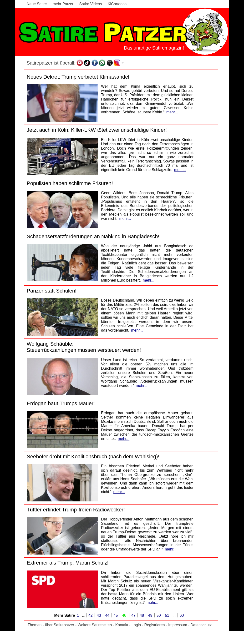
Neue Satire (37, 4)
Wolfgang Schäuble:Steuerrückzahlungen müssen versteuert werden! (84, 347)
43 (99, 615)
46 (124, 615)
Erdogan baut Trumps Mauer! (61, 403)
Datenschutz (201, 625)
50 (159, 615)
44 (107, 615)
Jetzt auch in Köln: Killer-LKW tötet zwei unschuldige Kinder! (97, 130)
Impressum (177, 625)
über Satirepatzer (59, 625)
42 (91, 615)
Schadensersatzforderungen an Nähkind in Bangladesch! (93, 236)
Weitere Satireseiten (95, 625)
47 (134, 615)
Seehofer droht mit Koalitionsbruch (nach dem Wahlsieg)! (93, 456)
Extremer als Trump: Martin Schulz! (68, 563)
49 (150, 615)
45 (116, 615)
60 (182, 615)
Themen (35, 625)
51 (167, 615)
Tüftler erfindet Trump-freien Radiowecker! (76, 510)
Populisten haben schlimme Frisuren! (70, 183)
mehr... (172, 112)
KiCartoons (117, 4)
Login (136, 625)
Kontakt (121, 625)
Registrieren (154, 625)
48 (142, 615)
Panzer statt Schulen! (51, 291)
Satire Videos (90, 4)
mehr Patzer (63, 4)
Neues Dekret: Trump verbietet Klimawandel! (79, 77)
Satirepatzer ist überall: (51, 63)
